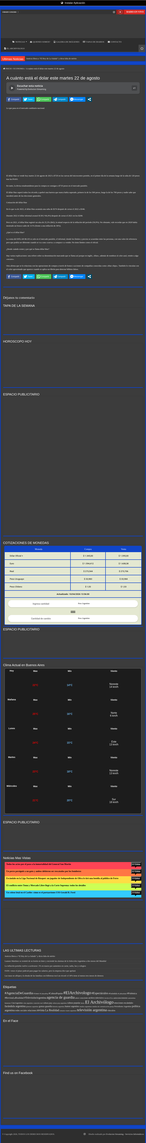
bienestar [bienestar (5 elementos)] (8, 1003)
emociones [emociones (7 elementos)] (118, 1003)
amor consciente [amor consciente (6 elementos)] (81, 998)
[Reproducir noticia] (12, 88)
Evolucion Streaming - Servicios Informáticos (125, 1134)
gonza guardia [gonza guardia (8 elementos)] (45, 1006)
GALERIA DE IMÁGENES (66, 42)
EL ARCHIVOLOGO (14, 48)
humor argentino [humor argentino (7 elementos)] (72, 1006)
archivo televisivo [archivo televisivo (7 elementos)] (96, 998)
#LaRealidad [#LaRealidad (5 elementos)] (122, 993)
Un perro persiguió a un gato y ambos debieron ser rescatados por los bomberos (43, 871)
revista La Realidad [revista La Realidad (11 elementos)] (48, 1010)
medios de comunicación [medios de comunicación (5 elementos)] (100, 1006)
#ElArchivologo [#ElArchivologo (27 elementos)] (77, 992)
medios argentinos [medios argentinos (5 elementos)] (86, 1006)
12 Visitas (136, 871)
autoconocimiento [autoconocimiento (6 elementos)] (121, 998)
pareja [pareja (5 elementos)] (112, 1006)
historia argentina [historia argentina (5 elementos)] (58, 1006)
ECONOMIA (18, 68)
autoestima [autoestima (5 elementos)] (131, 998)
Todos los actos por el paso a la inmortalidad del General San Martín (38, 864)
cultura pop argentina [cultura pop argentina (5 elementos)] (59, 1003)
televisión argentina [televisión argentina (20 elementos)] (92, 1010)
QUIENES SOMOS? (40, 42)
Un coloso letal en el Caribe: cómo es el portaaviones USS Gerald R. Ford (40, 892)
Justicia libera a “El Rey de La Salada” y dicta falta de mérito (51, 58)
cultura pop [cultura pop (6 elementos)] (47, 1003)
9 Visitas (136, 878)
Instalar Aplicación (73, 3)
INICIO (6, 41)
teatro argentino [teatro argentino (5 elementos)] (71, 1011)
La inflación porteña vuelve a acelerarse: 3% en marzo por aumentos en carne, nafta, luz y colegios (45, 966)
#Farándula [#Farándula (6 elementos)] (113, 993)
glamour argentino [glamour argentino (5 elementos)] (32, 1006)
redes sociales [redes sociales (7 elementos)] (21, 1010)
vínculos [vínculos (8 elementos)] (111, 1010)
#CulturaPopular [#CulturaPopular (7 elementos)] (56, 993)
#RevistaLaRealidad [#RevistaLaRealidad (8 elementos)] (14, 998)
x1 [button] (134, 87)
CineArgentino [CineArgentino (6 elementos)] (17, 1003)
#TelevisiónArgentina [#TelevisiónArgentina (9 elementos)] (35, 997)
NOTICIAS (18, 42)
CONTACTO (115, 42)
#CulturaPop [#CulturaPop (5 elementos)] (44, 993)
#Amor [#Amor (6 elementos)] (36, 993)
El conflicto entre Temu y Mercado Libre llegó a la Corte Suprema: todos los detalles (46, 885)
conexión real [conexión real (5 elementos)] (38, 1003)
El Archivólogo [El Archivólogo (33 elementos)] (99, 1002)
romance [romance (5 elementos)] (63, 1011)
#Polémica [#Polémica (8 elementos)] (132, 993)
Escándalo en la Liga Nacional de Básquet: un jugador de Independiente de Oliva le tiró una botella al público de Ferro (62, 878)
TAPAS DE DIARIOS (93, 42)
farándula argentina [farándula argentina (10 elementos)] (15, 1006)
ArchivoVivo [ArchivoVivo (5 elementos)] (108, 998)
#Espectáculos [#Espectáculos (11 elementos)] (100, 993)
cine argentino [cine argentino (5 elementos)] (28, 1003)
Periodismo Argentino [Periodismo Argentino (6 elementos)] (122, 1006)
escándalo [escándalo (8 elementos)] (128, 1003)
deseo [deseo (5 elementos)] (83, 1003)
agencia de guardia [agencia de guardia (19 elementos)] (61, 997)
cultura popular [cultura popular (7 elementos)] (73, 1003)
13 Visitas (136, 864)
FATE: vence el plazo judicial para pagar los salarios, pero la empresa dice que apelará (40, 971)
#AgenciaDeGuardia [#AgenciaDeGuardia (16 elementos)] (19, 993)
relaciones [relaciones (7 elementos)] (32, 1010)
